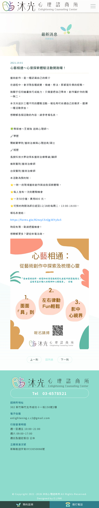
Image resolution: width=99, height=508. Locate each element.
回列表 (49, 359)
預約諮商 (24, 504)
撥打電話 (74, 504)
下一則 (65, 359)
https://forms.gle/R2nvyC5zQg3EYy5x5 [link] (36, 220)
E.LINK (58, 498)
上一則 (34, 359)
